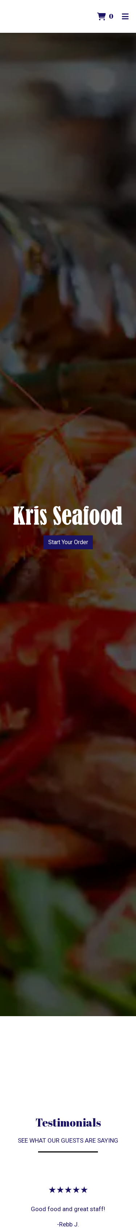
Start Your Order (68, 542)
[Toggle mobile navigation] (125, 16)
